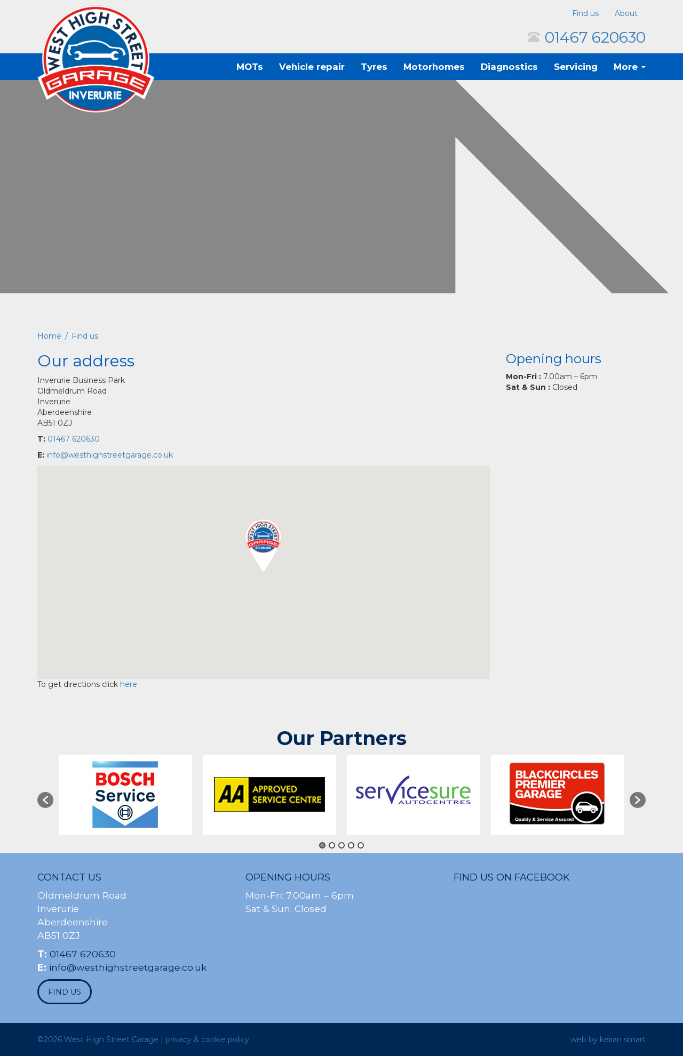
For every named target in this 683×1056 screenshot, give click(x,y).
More (630, 66)
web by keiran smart (608, 1039)
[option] (125, 795)
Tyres (374, 66)
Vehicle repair (312, 66)
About (626, 13)
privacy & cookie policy (207, 1039)
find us (64, 992)
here (128, 684)
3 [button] (341, 845)
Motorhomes (434, 66)
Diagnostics (509, 66)
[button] (263, 545)
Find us (585, 13)
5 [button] (361, 845)
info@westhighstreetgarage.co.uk (109, 455)
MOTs (249, 66)
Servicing (576, 66)
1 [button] (322, 845)
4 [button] (351, 845)
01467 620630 (595, 37)
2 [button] (332, 845)
